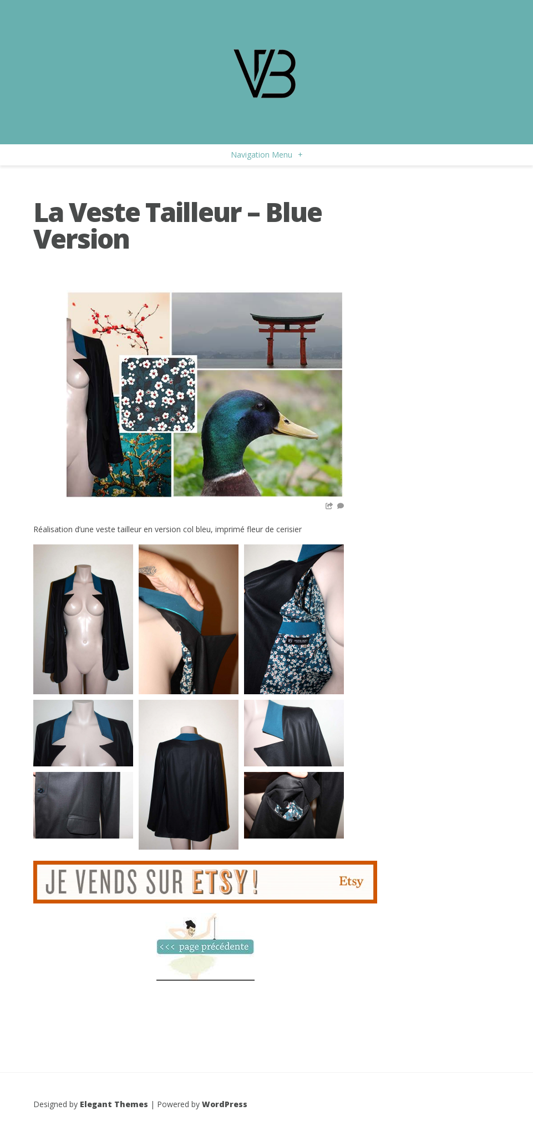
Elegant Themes (114, 1104)
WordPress (224, 1104)
